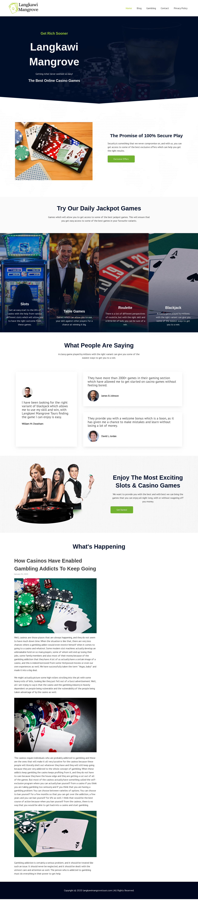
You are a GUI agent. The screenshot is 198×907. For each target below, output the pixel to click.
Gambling (151, 8)
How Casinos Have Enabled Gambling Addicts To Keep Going (54, 568)
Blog (139, 8)
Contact (165, 8)
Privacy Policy (180, 8)
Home (129, 8)
